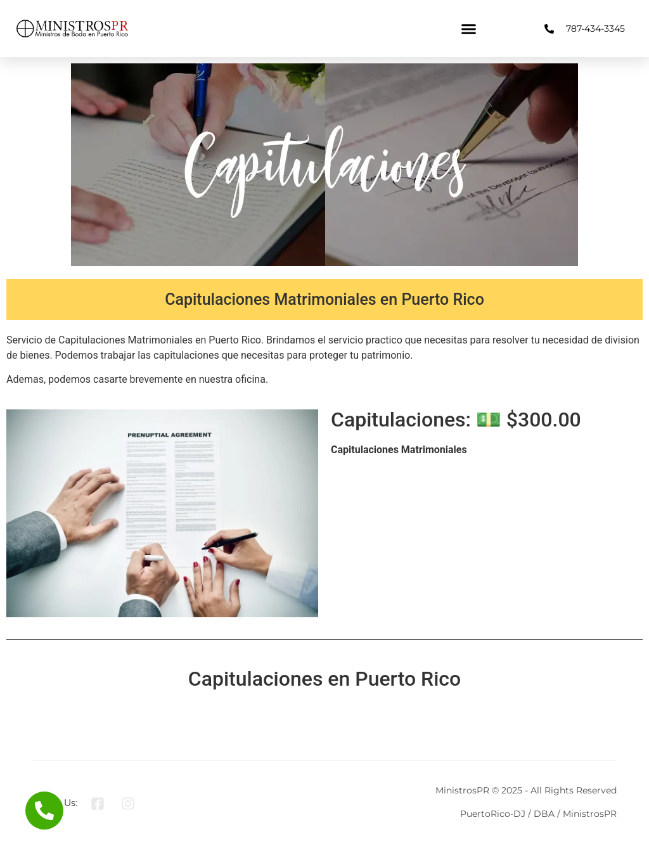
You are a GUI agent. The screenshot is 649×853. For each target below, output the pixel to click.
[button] (469, 28)
